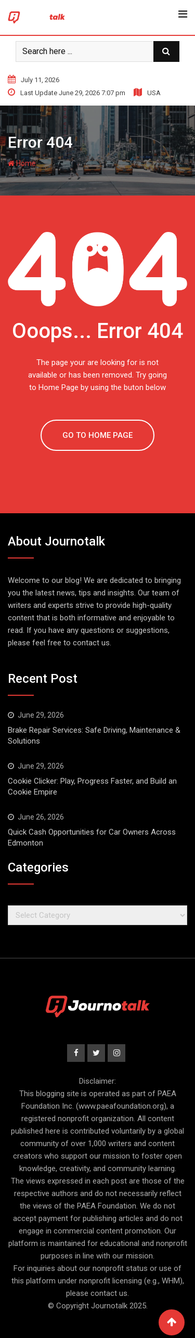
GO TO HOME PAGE (97, 435)
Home (22, 163)
